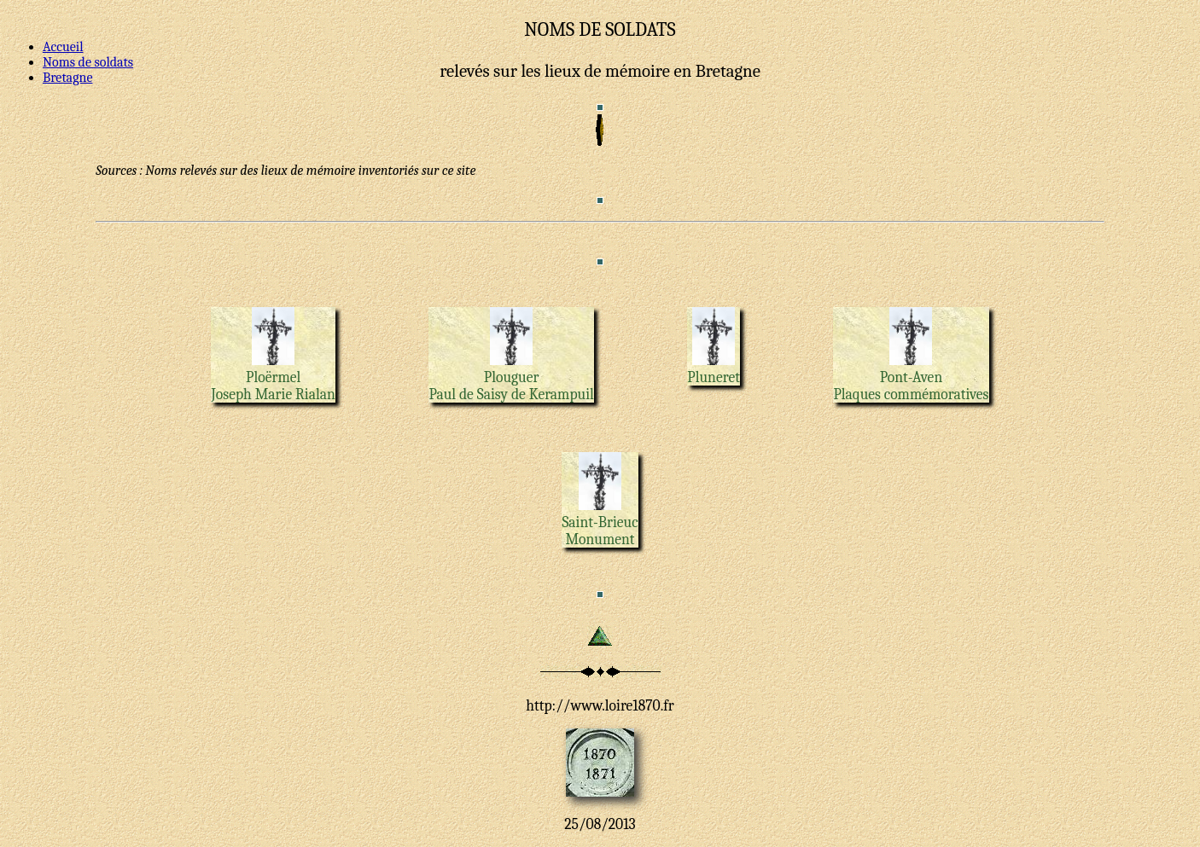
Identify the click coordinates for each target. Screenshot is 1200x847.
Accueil (63, 47)
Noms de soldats (88, 62)
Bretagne (67, 77)
